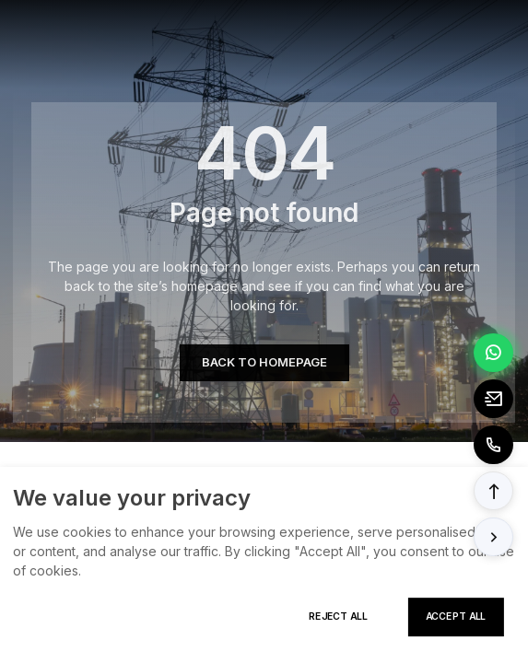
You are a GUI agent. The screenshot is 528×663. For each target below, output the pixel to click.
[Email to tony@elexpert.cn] (493, 398)
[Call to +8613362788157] (493, 444)
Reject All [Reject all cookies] (338, 616)
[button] (493, 490)
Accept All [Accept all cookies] (456, 616)
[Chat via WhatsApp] (493, 352)
